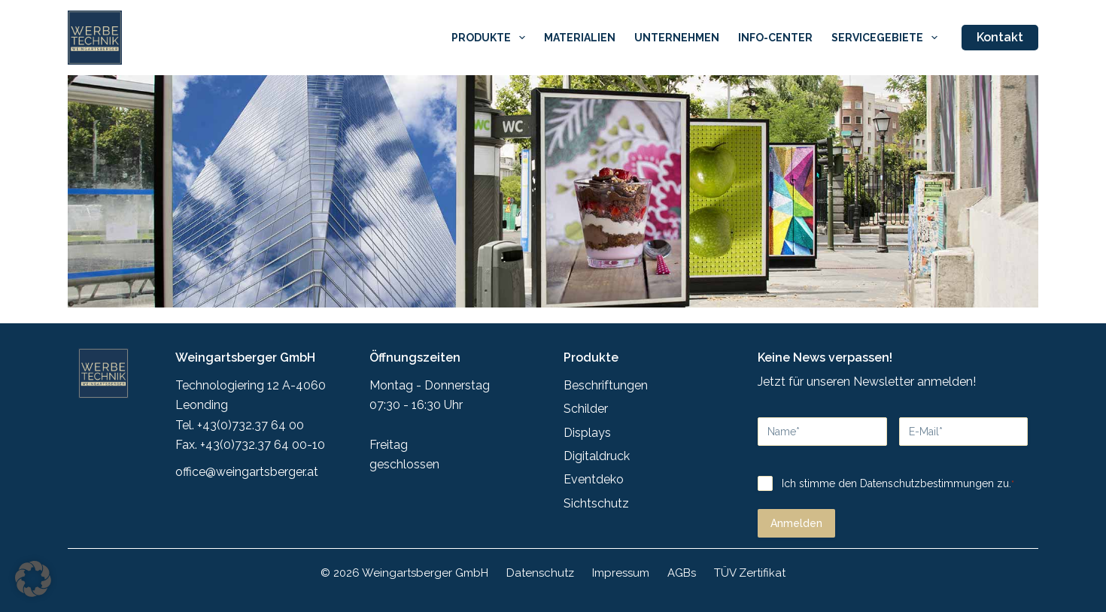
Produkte (491, 38)
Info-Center (775, 38)
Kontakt (1000, 37)
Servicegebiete (887, 38)
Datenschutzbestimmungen (925, 475)
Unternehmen (676, 38)
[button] (33, 579)
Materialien (579, 38)
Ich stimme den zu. (896, 476)
